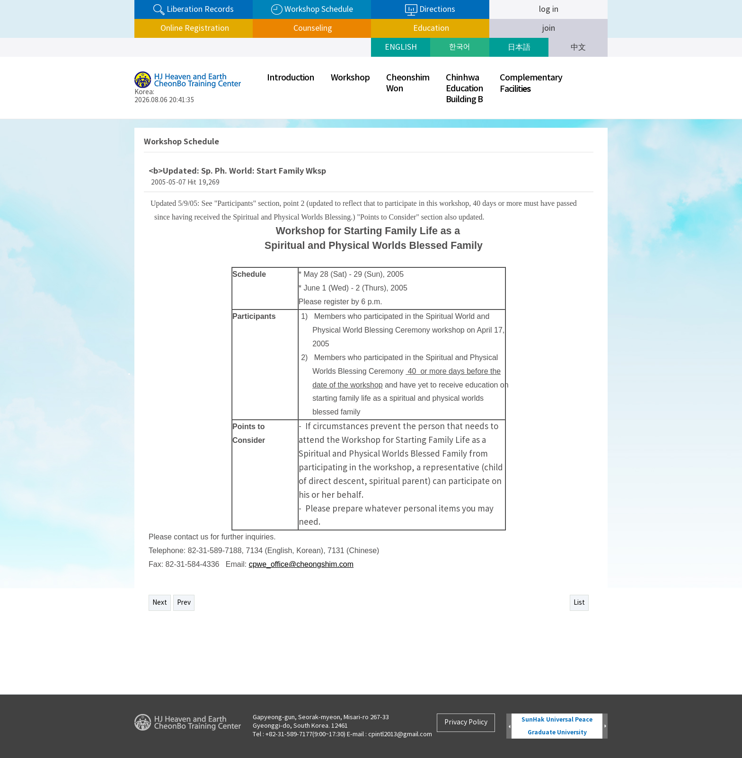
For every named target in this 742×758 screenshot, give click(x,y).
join (548, 28)
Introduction (290, 78)
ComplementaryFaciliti (531, 83)
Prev (184, 603)
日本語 (519, 47)
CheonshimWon (407, 83)
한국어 (459, 47)
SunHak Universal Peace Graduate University (556, 726)
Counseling (312, 28)
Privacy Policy (465, 722)
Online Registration (194, 28)
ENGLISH (401, 47)
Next (159, 603)
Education (430, 28)
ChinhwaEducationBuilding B (464, 89)
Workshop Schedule (312, 9)
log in (548, 9)
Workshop (350, 78)
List (579, 603)
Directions (430, 10)
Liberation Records (193, 9)
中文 (578, 47)
